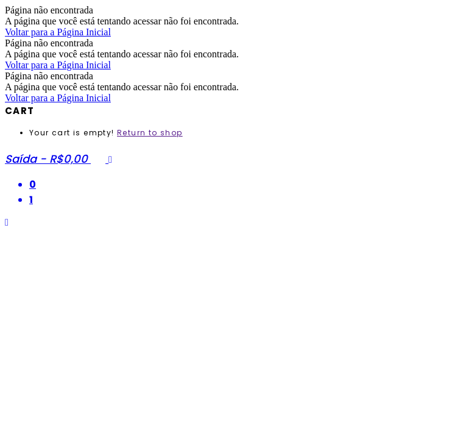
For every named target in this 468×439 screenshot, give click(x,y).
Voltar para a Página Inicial (58, 32)
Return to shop (150, 132)
